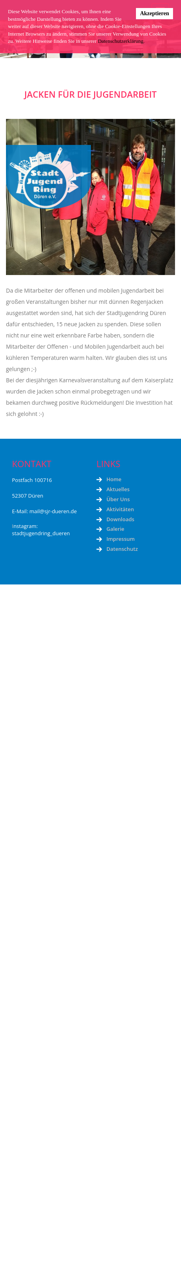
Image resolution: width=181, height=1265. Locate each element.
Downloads (120, 519)
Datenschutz (122, 548)
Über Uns (118, 499)
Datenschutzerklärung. (121, 41)
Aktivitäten (120, 509)
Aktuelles (118, 489)
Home (114, 479)
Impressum (120, 538)
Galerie (115, 528)
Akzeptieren (154, 13)
